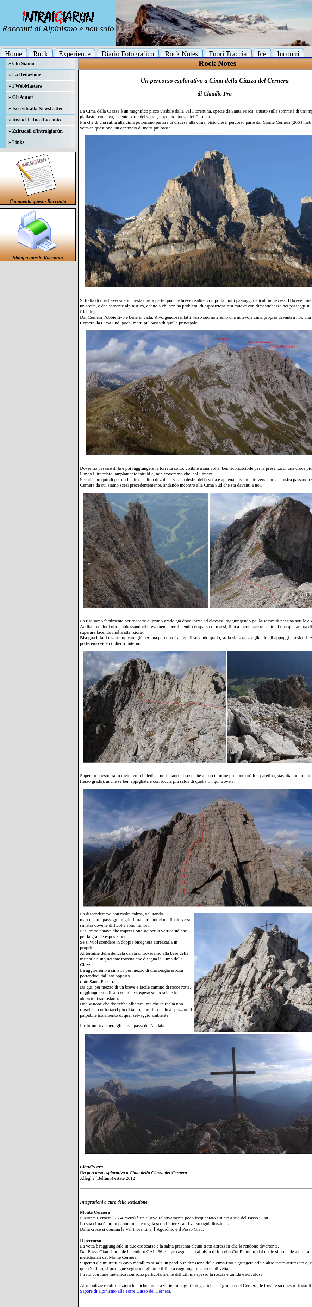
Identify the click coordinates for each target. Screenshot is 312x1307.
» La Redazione (24, 74)
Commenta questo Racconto (37, 201)
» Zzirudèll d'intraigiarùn (35, 131)
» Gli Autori (21, 97)
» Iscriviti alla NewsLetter (35, 108)
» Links (16, 142)
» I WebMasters (25, 86)
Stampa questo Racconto (38, 257)
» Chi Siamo (21, 63)
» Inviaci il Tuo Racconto (34, 119)
